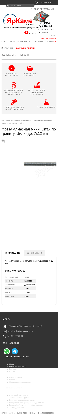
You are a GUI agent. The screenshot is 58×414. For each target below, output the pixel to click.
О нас (4, 42)
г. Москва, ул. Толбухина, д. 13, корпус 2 (25, 326)
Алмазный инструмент (19, 395)
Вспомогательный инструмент (22, 400)
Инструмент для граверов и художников (26, 403)
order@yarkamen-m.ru (23, 331)
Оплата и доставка (20, 42)
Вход (34, 9)
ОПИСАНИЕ (14, 253)
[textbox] (20, 5)
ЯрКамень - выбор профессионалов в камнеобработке (11, 20)
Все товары (8, 55)
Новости (24, 55)
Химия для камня (16, 408)
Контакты (38, 42)
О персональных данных (20, 382)
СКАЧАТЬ (32, 33)
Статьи (49, 42)
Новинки (7, 48)
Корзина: (43, 2)
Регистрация (47, 9)
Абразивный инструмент (19, 398)
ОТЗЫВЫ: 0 (36, 253)
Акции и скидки (25, 48)
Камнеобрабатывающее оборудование (26, 405)
